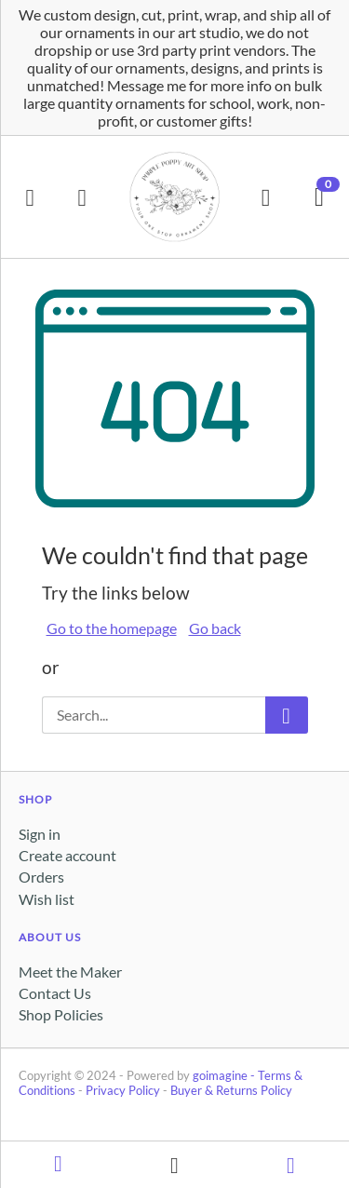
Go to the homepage (112, 628)
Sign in (39, 834)
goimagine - (225, 1075)
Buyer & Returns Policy (231, 1090)
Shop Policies (61, 1014)
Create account (67, 855)
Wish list (46, 899)
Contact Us (55, 993)
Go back (215, 628)
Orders (41, 876)
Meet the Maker (70, 971)
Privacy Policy (123, 1090)
